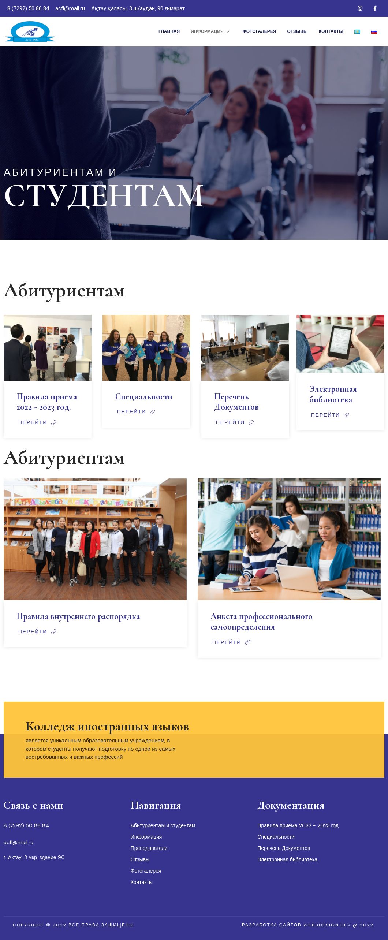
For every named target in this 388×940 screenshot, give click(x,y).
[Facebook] (374, 8)
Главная (169, 31)
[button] (73, 925)
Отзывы (297, 31)
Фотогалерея (259, 31)
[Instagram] (360, 8)
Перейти (38, 422)
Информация (211, 31)
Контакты (331, 31)
